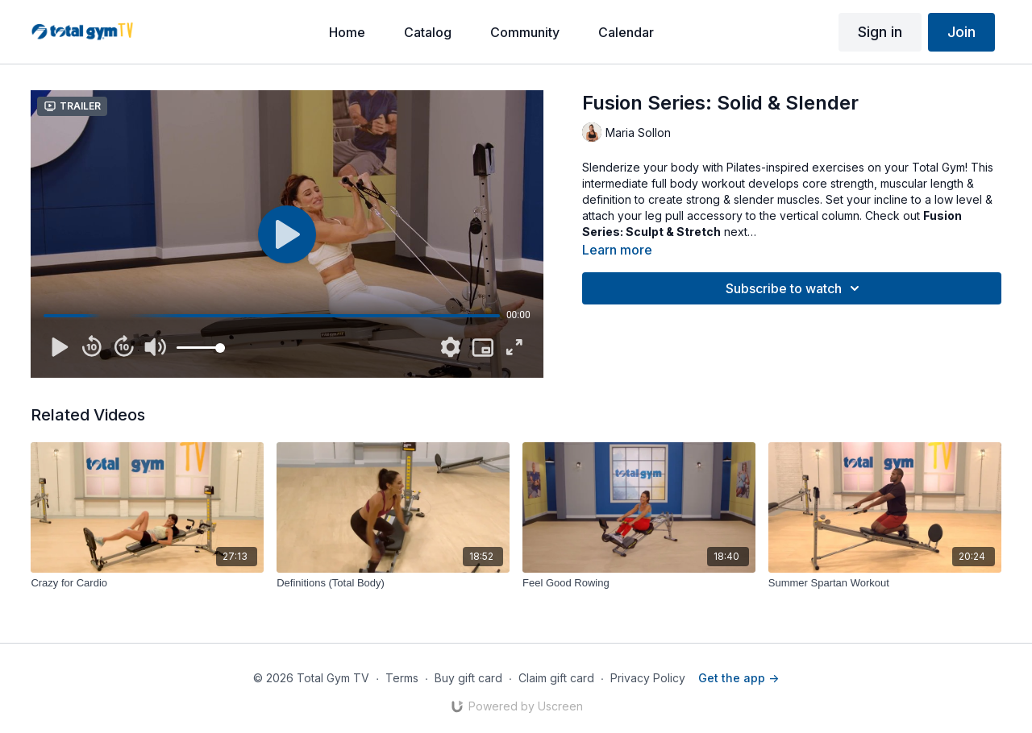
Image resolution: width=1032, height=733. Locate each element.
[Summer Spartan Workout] (884, 583)
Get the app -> (738, 678)
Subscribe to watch (795, 288)
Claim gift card (556, 678)
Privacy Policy (647, 678)
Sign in (880, 31)
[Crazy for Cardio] (147, 583)
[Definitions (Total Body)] (393, 583)
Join (961, 31)
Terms (401, 678)
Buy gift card (468, 678)
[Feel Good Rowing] (638, 583)
